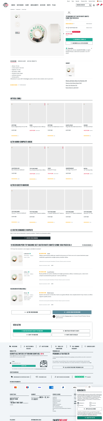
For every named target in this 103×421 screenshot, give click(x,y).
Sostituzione (43, 346)
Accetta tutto (89, 418)
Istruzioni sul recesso (56, 401)
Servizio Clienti (89, 346)
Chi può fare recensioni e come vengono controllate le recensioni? (25, 249)
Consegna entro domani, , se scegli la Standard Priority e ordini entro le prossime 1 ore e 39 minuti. (79, 50)
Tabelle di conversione (57, 404)
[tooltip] (91, 27)
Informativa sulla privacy (92, 414)
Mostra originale (27, 297)
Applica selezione (89, 409)
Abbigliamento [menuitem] (34, 5)
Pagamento (55, 398)
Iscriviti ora (23, 365)
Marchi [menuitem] (13, 5)
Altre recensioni (31, 312)
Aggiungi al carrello (79, 39)
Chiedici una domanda (31, 238)
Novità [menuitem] (48, 5)
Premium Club (68, 316)
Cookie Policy (84, 414)
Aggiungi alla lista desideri (79, 43)
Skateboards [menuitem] (20, 5)
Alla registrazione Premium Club (72, 367)
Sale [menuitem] (54, 5)
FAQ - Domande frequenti (57, 406)
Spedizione (13, 346)
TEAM (75, 401)
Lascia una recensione (72, 312)
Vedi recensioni (89, 23)
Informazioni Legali (36, 420)
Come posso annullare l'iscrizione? (40, 368)
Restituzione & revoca (57, 400)
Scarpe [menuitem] (27, 5)
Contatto (54, 411)
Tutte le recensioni (56, 405)
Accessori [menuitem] (42, 5)
